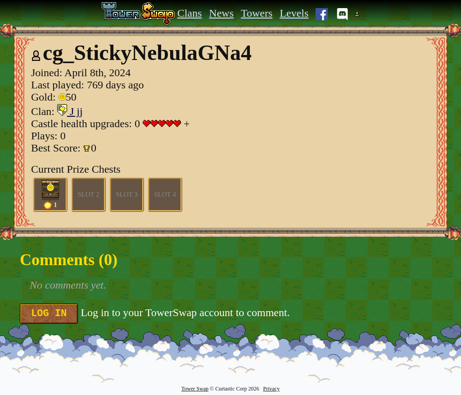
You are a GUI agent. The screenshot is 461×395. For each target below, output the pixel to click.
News (221, 13)
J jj (70, 111)
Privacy (271, 389)
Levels (294, 13)
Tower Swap (194, 389)
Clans (189, 13)
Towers (256, 13)
